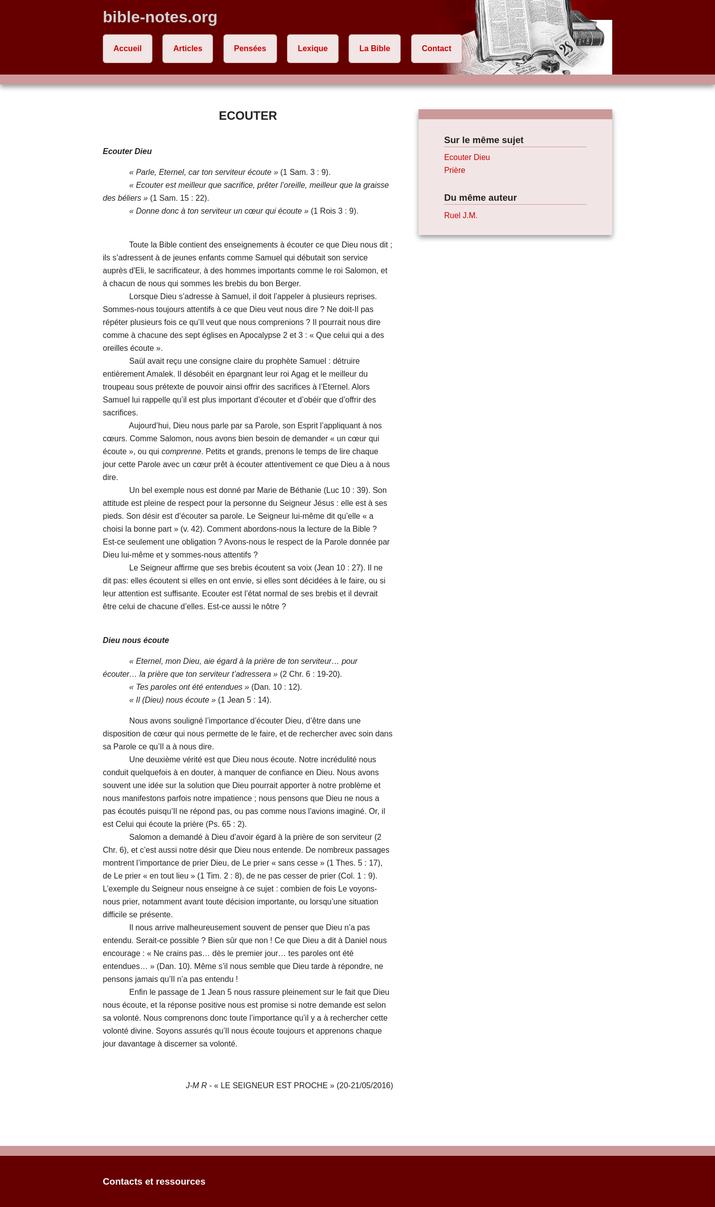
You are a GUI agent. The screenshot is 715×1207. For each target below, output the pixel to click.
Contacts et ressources (154, 1181)
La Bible (374, 48)
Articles (188, 48)
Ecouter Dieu (467, 157)
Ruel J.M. (461, 215)
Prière (454, 170)
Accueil (128, 48)
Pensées (250, 48)
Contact (436, 48)
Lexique (313, 48)
